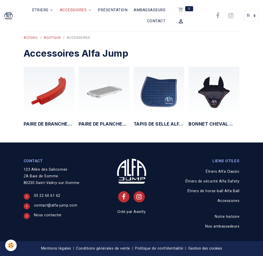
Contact (156, 21)
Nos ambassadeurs (222, 226)
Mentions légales (56, 248)
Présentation (112, 10)
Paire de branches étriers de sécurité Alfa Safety (49, 124)
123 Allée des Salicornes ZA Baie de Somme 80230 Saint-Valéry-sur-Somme (52, 176)
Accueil (31, 37)
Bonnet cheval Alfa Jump (208, 124)
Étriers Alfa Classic (222, 171)
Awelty (140, 212)
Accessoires (74, 10)
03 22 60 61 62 (47, 195)
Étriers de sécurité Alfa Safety (212, 181)
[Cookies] (11, 245)
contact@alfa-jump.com (56, 205)
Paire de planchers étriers (103, 124)
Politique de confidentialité (159, 248)
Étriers (41, 10)
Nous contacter (48, 215)
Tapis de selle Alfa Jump (158, 124)
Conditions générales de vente (103, 248)
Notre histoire (227, 216)
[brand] (9, 15)
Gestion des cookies (205, 248)
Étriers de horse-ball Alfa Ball (213, 191)
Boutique (52, 37)
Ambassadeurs (149, 10)
